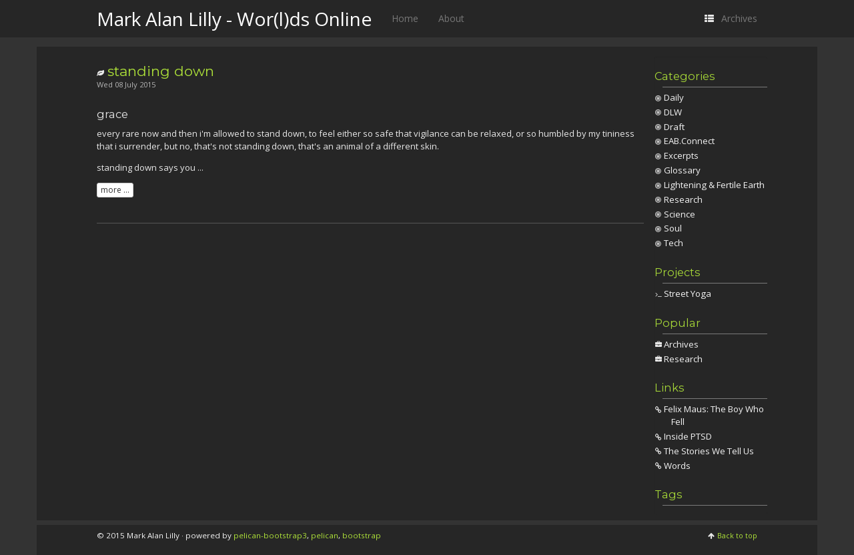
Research (683, 199)
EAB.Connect (689, 141)
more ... (115, 189)
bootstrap (361, 535)
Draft (674, 127)
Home (405, 18)
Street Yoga (687, 294)
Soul (673, 228)
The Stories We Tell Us (709, 451)
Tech (673, 243)
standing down (160, 71)
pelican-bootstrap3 (270, 535)
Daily (674, 97)
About (451, 18)
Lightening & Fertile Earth (714, 185)
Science (679, 214)
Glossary (682, 170)
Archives (681, 344)
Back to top (737, 535)
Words (677, 466)
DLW (673, 112)
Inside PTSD (688, 436)
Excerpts (681, 155)
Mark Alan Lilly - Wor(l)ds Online (234, 18)
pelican (324, 535)
